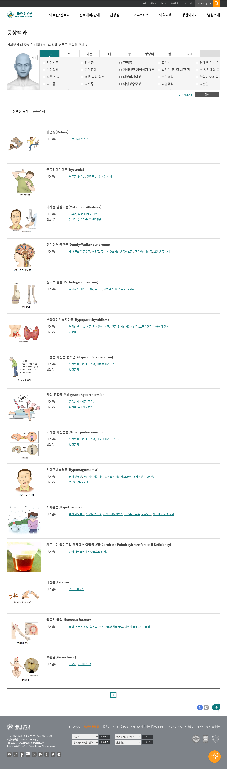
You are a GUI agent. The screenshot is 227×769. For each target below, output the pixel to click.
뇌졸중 (72, 176)
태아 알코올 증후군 (79, 251)
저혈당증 (146, 514)
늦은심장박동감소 (79, 482)
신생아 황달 (84, 664)
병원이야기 (190, 14)
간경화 (72, 664)
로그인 (143, 3)
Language (203, 3)
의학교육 (165, 14)
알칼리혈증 (95, 219)
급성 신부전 (75, 477)
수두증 (95, 251)
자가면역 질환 (161, 327)
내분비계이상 (132, 76)
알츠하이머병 (76, 364)
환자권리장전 (74, 726)
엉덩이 (149, 54)
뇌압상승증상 (132, 83)
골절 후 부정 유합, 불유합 (83, 627)
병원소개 (213, 14)
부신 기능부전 (77, 514)
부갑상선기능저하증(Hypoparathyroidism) (77, 319)
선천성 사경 (105, 176)
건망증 (127, 62)
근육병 (91, 402)
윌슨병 (81, 176)
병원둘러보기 (176, 3)
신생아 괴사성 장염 (163, 514)
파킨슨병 (90, 364)
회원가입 (152, 3)
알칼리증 (83, 219)
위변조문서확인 (175, 726)
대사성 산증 (90, 214)
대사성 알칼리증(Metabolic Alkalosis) (73, 207)
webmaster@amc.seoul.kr (32, 742)
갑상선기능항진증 (128, 327)
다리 (190, 54)
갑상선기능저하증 (113, 514)
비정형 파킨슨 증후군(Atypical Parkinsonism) (79, 357)
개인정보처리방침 (91, 726)
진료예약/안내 (89, 14)
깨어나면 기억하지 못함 (139, 69)
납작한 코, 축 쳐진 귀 (175, 69)
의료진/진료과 (59, 14)
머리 (49, 54)
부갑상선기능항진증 (80, 327)
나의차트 (163, 3)
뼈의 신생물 (86, 289)
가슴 (90, 54)
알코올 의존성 (115, 477)
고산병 (165, 62)
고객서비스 (141, 14)
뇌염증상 (167, 83)
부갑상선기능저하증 (95, 477)
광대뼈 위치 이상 (211, 62)
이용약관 (106, 726)
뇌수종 (89, 83)
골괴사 (131, 289)
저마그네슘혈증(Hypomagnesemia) (72, 469)
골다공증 (74, 289)
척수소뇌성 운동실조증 (120, 251)
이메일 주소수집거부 (194, 726)
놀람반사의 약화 (211, 76)
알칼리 (72, 219)
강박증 (89, 62)
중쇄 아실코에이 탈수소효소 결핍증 (88, 552)
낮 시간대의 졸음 (211, 69)
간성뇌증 (52, 62)
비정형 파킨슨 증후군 (108, 439)
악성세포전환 (85, 407)
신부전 (72, 214)
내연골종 (109, 289)
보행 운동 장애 (161, 251)
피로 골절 (120, 289)
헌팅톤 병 (92, 176)
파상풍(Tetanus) (58, 582)
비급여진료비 (137, 726)
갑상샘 (72, 332)
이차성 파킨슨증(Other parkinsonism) (74, 432)
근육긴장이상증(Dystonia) (65, 169)
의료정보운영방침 (120, 726)
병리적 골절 (131, 627)
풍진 (103, 251)
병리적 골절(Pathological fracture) (72, 282)
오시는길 (188, 3)
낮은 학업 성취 (95, 76)
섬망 (80, 214)
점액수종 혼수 (132, 514)
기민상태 (52, 69)
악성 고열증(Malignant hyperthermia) (75, 394)
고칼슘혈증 (145, 327)
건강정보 (116, 14)
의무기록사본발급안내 (155, 726)
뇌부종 (51, 83)
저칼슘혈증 (110, 327)
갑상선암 (98, 327)
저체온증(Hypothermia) (64, 507)
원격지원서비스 (213, 726)
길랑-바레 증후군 (78, 139)
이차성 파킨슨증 (106, 364)
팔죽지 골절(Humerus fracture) (69, 619)
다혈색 (72, 407)
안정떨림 (74, 369)
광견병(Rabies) (57, 132)
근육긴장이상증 (143, 251)
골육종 (98, 289)
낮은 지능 (52, 76)
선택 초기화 (187, 94)
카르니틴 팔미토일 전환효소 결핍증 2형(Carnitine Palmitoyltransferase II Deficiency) (108, 544)
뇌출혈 (204, 83)
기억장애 (91, 69)
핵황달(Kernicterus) (61, 657)
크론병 (128, 477)
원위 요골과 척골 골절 (111, 627)
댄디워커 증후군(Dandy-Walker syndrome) (78, 244)
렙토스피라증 (76, 589)
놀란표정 (167, 76)
